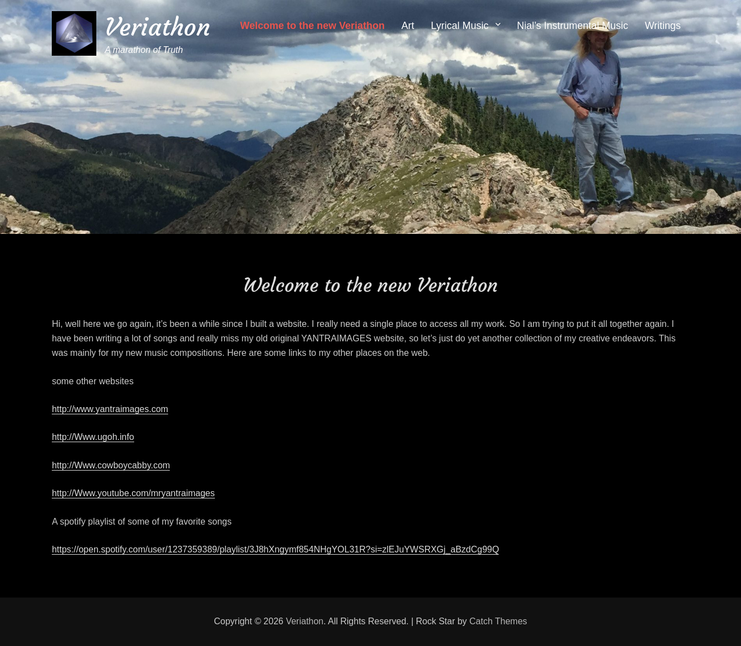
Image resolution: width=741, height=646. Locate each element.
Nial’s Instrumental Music (572, 25)
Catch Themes (498, 621)
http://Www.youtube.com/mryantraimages (133, 493)
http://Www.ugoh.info (93, 437)
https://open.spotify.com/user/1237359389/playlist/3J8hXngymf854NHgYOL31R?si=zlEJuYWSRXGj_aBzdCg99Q (275, 549)
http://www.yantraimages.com (110, 409)
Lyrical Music (459, 25)
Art (407, 25)
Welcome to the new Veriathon (312, 25)
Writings (663, 25)
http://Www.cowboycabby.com (111, 465)
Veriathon (157, 27)
